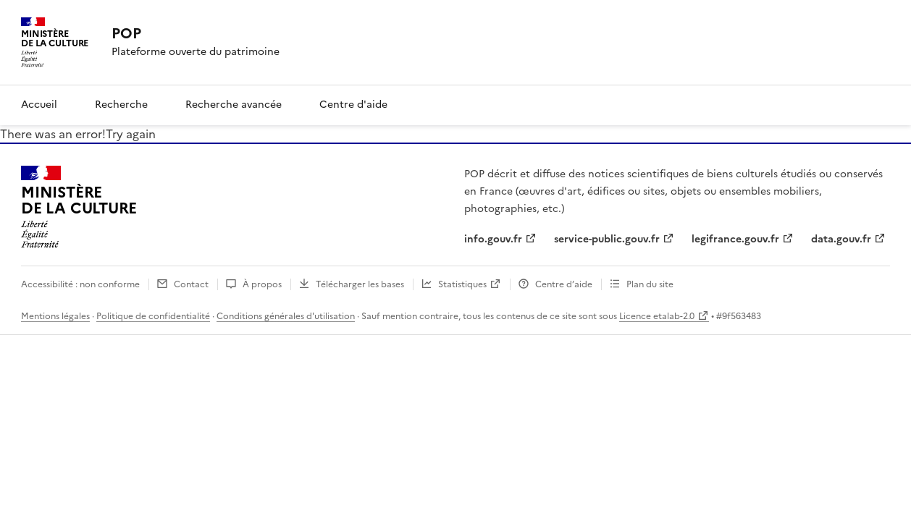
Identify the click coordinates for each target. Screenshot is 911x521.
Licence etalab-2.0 (656, 316)
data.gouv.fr (841, 239)
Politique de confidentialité (153, 316)
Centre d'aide (353, 104)
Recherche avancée (233, 104)
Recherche (121, 104)
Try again (131, 134)
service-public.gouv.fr (607, 239)
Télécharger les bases (360, 284)
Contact (191, 284)
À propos (262, 284)
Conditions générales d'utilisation (286, 316)
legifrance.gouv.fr (735, 239)
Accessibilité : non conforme (80, 284)
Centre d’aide (563, 284)
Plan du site (649, 284)
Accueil (39, 104)
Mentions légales (55, 316)
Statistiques (462, 284)
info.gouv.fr (493, 239)
